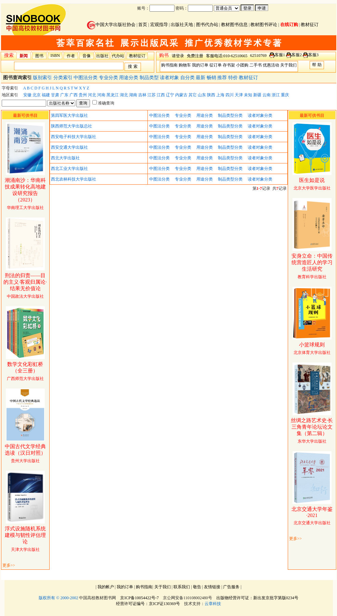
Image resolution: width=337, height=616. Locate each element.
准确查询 (103, 103)
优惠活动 (271, 65)
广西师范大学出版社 (25, 371)
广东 (64, 95)
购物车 (185, 65)
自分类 (188, 77)
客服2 (296, 54)
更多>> (8, 565)
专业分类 (109, 77)
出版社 (102, 55)
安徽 (27, 95)
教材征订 (310, 24)
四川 (229, 95)
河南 (101, 95)
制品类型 (150, 77)
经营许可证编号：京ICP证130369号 (148, 603)
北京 (37, 95)
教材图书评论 (263, 24)
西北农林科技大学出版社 (73, 179)
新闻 (24, 55)
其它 (193, 95)
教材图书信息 (234, 24)
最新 (201, 77)
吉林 (142, 95)
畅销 (212, 77)
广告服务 (231, 586)
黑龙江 (112, 95)
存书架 (229, 65)
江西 (161, 95)
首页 (142, 24)
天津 (239, 95)
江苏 (151, 95)
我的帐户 (106, 586)
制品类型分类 (230, 115)
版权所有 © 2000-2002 (58, 597)
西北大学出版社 (65, 158)
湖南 (133, 95)
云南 (266, 95)
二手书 (255, 65)
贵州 (83, 95)
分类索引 (63, 77)
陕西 (211, 95)
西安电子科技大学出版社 (73, 136)
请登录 (178, 55)
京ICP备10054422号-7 (139, 597)
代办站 (118, 55)
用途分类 (129, 77)
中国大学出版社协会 (111, 24)
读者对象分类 (260, 115)
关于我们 (288, 65)
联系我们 (181, 586)
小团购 (242, 65)
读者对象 (170, 77)
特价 (233, 77)
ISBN (55, 55)
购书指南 (169, 65)
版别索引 (43, 77)
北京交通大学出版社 (312, 516)
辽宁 (170, 95)
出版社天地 (182, 24)
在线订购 (289, 24)
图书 (39, 55)
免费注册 (195, 55)
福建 (46, 95)
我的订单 (200, 65)
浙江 (276, 95)
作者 (71, 55)
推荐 (222, 77)
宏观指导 (159, 24)
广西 (73, 95)
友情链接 (212, 586)
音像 (86, 55)
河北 (92, 95)
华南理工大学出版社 (25, 194)
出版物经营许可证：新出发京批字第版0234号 (257, 597)
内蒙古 (181, 95)
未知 (248, 95)
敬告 (197, 586)
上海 (220, 95)
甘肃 (55, 95)
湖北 (124, 95)
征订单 (215, 65)
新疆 (257, 95)
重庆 (285, 95)
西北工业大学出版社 (69, 168)
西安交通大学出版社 (69, 147)
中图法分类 (86, 77)
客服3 (313, 54)
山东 (202, 95)
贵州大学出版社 (25, 453)
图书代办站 (207, 24)
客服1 (280, 54)
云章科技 (213, 603)
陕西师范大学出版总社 (71, 126)
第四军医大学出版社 (69, 115)
